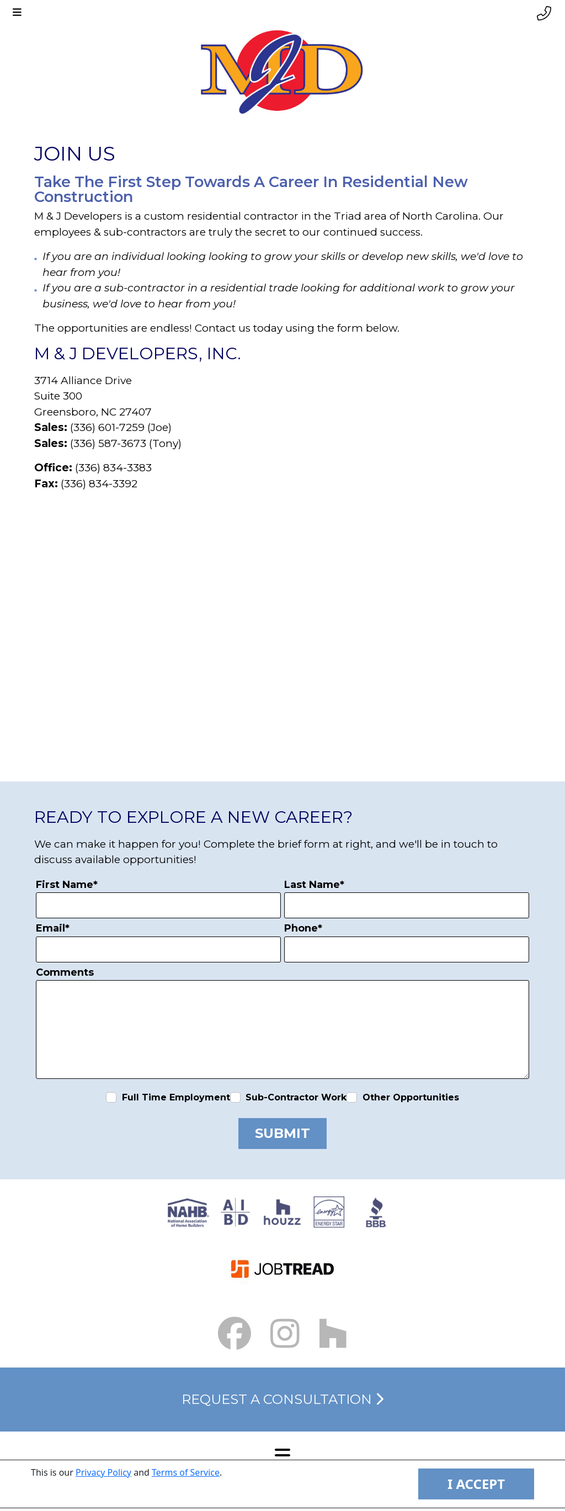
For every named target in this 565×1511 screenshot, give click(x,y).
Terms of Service (186, 1472)
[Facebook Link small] (234, 1333)
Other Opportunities (411, 1097)
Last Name (314, 885)
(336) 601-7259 (107, 427)
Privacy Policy (103, 1472)
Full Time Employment (176, 1097)
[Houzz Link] (333, 1333)
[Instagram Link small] (285, 1333)
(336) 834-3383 (113, 467)
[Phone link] (544, 13)
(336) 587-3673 (108, 443)
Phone (303, 928)
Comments (65, 972)
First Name (67, 885)
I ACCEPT (476, 1484)
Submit (282, 1133)
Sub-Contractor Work (296, 1097)
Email (53, 928)
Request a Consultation (282, 1399)
